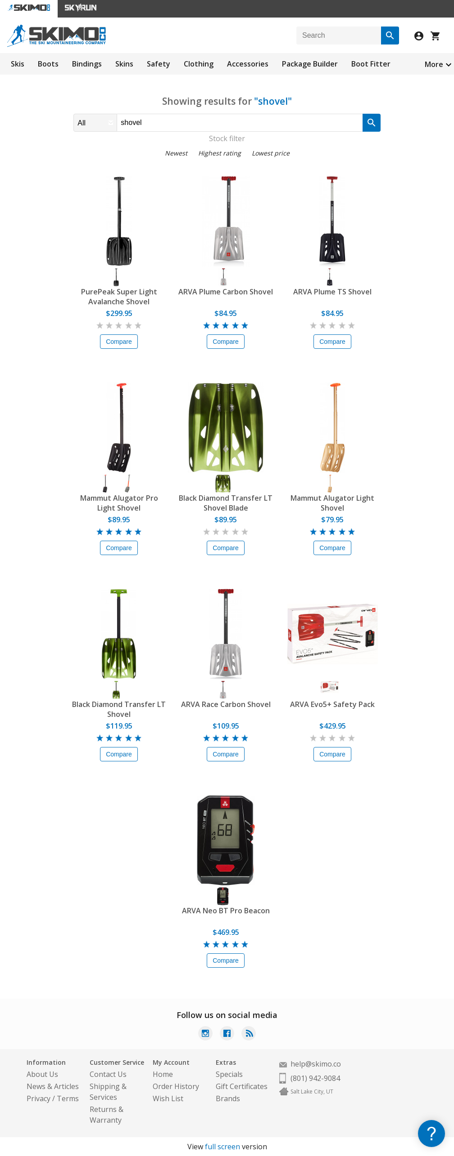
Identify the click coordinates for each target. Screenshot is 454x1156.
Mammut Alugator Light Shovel (332, 503)
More (434, 64)
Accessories (247, 64)
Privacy (38, 1098)
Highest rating (219, 153)
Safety (158, 64)
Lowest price (271, 153)
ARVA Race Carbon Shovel (226, 704)
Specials (229, 1074)
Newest (176, 153)
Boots (48, 64)
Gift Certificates (242, 1086)
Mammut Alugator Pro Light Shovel (119, 503)
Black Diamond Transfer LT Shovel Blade (225, 503)
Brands (228, 1098)
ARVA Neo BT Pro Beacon (226, 911)
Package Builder (310, 64)
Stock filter (227, 138)
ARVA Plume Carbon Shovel (225, 292)
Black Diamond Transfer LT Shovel (119, 709)
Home (163, 1074)
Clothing (198, 64)
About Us (42, 1074)
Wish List (168, 1098)
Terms (68, 1098)
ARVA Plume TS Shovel (332, 292)
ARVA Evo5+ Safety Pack (332, 704)
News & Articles (53, 1086)
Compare (119, 341)
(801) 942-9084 (315, 1078)
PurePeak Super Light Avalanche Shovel (119, 297)
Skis (17, 64)
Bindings (87, 64)
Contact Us (108, 1074)
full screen (222, 1147)
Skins (124, 64)
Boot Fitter (370, 64)
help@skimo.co (316, 1064)
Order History (176, 1086)
